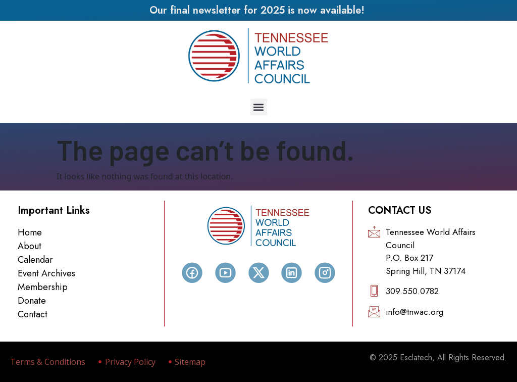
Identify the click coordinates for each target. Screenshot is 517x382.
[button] (258, 107)
